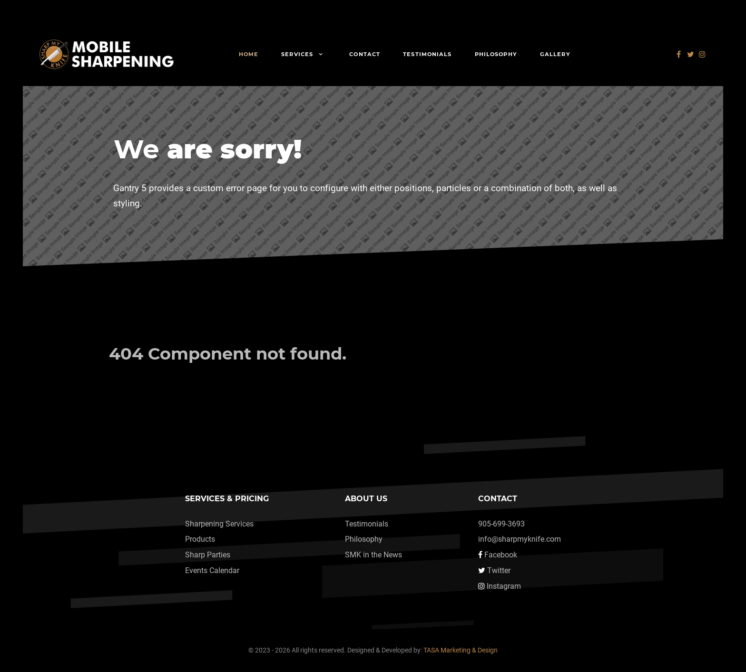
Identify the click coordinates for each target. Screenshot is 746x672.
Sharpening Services (219, 523)
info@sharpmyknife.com (519, 539)
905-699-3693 (501, 523)
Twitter (498, 570)
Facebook (500, 554)
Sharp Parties (207, 554)
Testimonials (366, 523)
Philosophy (364, 539)
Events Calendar (212, 570)
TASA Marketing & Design (460, 650)
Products (200, 539)
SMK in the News (373, 554)
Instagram (504, 586)
